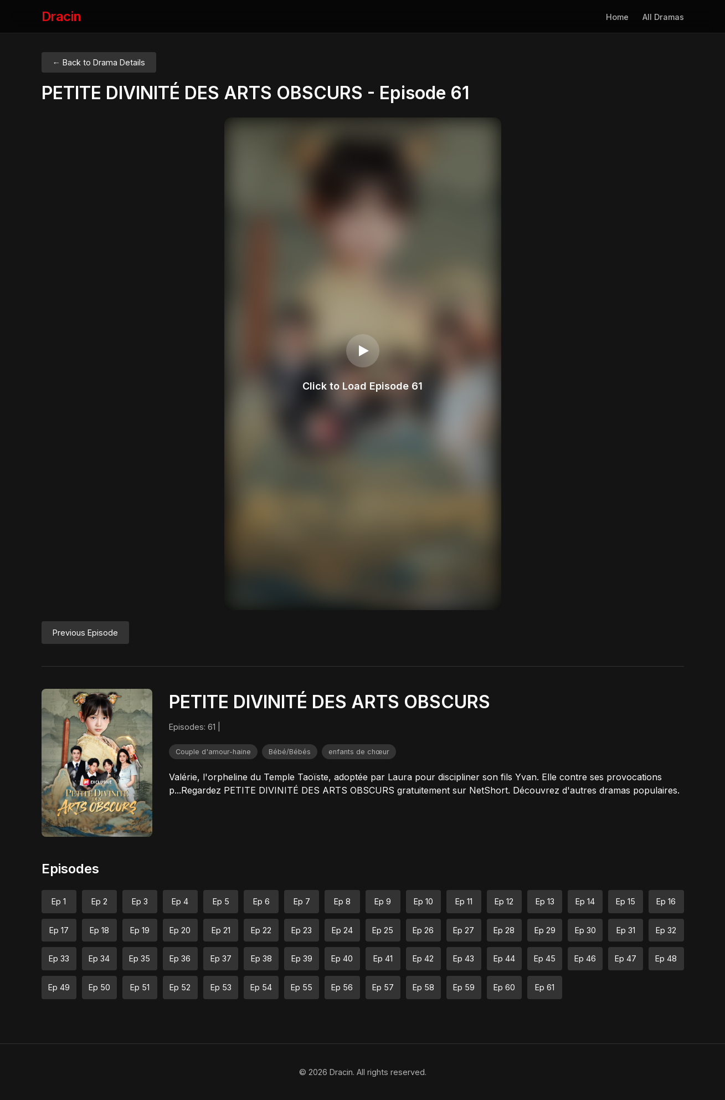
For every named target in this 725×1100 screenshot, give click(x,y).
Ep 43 (463, 958)
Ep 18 (99, 930)
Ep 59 (464, 987)
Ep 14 (585, 901)
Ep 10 (423, 901)
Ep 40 (342, 958)
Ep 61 (544, 987)
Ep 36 (180, 958)
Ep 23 (301, 930)
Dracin (61, 16)
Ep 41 (383, 958)
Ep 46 (585, 958)
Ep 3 (140, 901)
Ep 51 (140, 987)
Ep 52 (180, 987)
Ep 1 (59, 901)
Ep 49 (59, 987)
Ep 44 (504, 958)
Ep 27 (463, 930)
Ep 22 (261, 930)
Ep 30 (585, 930)
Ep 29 (545, 930)
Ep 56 (342, 987)
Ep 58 (423, 987)
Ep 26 (423, 930)
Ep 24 (342, 930)
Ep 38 (261, 958)
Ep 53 (221, 987)
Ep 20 (180, 930)
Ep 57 (383, 987)
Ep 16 (666, 901)
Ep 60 (504, 987)
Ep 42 (423, 958)
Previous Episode (85, 632)
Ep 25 (382, 930)
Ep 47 (625, 958)
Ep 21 (221, 930)
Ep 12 (504, 901)
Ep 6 (261, 901)
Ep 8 (342, 901)
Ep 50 (99, 987)
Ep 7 (302, 901)
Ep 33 (59, 958)
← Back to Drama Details (99, 62)
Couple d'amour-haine (213, 752)
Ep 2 (99, 901)
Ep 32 (666, 930)
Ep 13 (545, 901)
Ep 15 (625, 901)
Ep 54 (261, 987)
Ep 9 (382, 901)
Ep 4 (180, 901)
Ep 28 (504, 930)
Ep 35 (139, 958)
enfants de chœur (358, 752)
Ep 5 (221, 901)
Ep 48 (666, 958)
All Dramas (663, 17)
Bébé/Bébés (290, 752)
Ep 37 (221, 958)
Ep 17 (59, 930)
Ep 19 (140, 930)
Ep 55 (301, 987)
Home (617, 17)
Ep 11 (463, 901)
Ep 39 (301, 958)
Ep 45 (545, 958)
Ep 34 (99, 958)
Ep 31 (625, 930)
